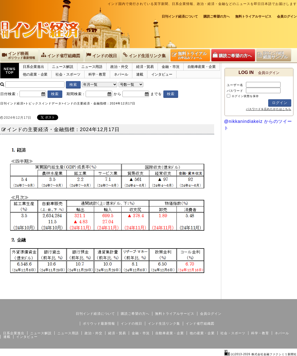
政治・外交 (119, 67)
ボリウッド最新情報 (99, 323)
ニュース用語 (91, 67)
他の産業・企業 (35, 74)
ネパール (121, 74)
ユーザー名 (235, 85)
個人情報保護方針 (283, 294)
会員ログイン (287, 16)
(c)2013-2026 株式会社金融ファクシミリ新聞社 (261, 354)
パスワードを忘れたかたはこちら (268, 109)
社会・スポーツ (67, 74)
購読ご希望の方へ (216, 16)
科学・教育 (97, 74)
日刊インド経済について (180, 16)
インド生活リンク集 (164, 323)
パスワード (235, 90)
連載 (139, 74)
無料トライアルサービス (253, 16)
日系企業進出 (33, 67)
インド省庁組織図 (200, 323)
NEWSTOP (10, 70)
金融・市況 (171, 67)
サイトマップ (255, 294)
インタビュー (161, 74)
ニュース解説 (62, 67)
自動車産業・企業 (201, 67)
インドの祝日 (131, 323)
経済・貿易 (145, 67)
